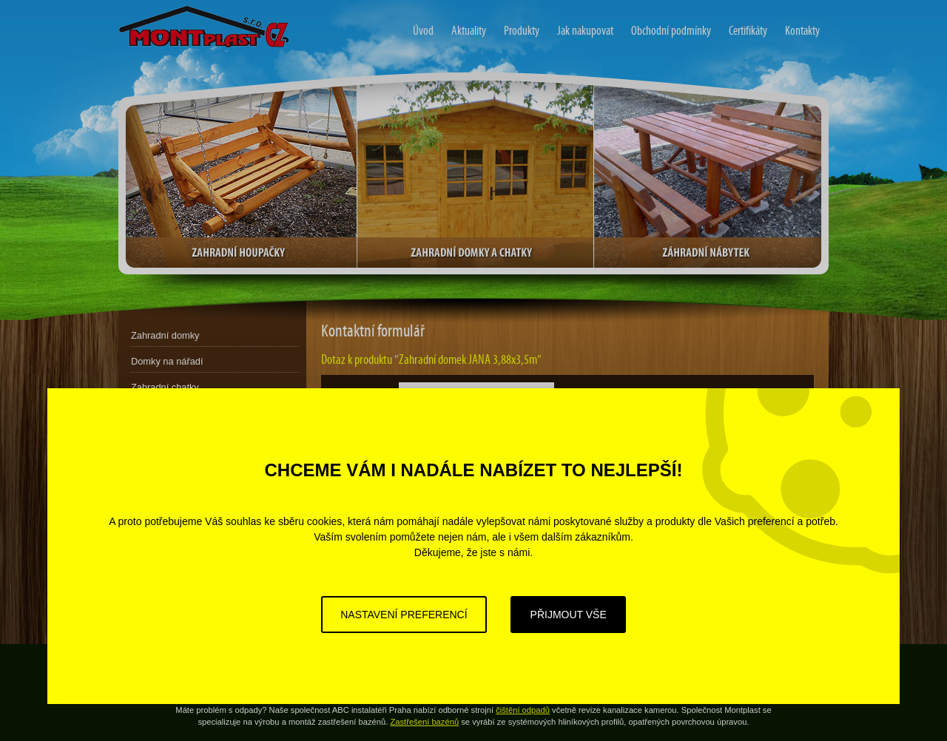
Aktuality (468, 31)
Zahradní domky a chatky (475, 175)
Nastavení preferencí (403, 614)
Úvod (423, 31)
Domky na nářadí (167, 361)
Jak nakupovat (585, 31)
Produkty (521, 31)
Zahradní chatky (165, 387)
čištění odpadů (523, 710)
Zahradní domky (165, 335)
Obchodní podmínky (671, 31)
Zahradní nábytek (707, 175)
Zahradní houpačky (241, 175)
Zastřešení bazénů (424, 721)
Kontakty (802, 31)
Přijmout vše (568, 614)
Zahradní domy (147, 9)
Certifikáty (748, 31)
